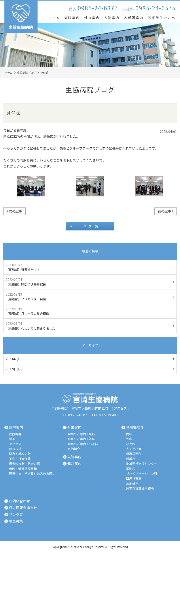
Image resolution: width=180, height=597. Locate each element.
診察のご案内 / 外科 (81, 439)
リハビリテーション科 (141, 473)
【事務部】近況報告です (90, 267)
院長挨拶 (15, 449)
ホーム (54, 17)
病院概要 (15, 434)
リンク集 (13, 515)
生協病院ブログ (28, 72)
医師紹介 (74, 449)
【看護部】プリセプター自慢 (90, 296)
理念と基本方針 (20, 453)
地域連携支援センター (141, 463)
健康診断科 (134, 453)
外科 (129, 439)
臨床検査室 (134, 478)
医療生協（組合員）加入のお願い (32, 473)
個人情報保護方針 (20, 508)
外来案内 (92, 17)
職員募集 (13, 521)
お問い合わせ (17, 501)
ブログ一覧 (84, 226)
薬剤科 (130, 468)
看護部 (130, 458)
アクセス (120, 408)
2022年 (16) (90, 369)
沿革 (12, 439)
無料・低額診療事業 (23, 468)
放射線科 (132, 483)
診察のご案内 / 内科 (81, 434)
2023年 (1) (90, 359)
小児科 (130, 444)
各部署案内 (134, 17)
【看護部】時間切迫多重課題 (90, 281)
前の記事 (165, 211)
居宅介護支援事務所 (140, 488)
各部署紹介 (132, 428)
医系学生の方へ (162, 17)
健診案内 (72, 464)
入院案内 (112, 17)
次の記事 (14, 211)
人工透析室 (134, 449)
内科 (129, 434)
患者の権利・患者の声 (24, 463)
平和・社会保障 (20, 458)
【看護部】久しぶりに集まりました (90, 325)
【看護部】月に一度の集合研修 (90, 311)
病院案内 (72, 17)
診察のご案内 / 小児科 (83, 444)
